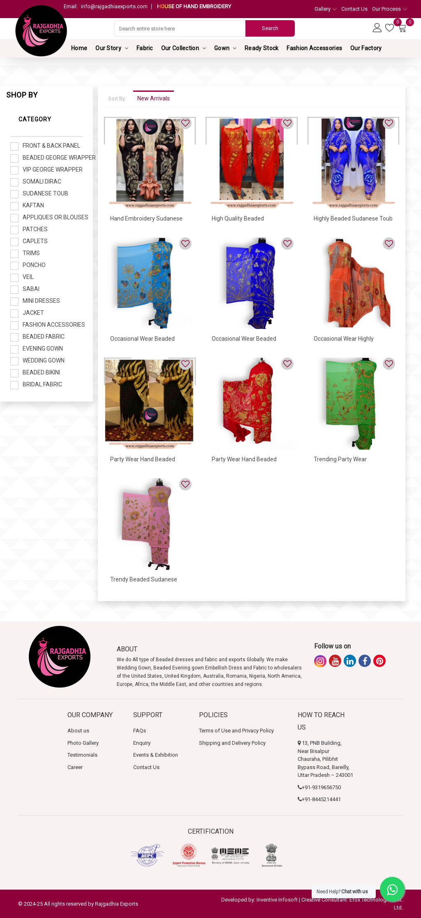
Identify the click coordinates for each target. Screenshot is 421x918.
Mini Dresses (41, 300)
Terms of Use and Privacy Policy (236, 730)
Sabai (31, 289)
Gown (221, 48)
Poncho (34, 265)
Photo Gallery (83, 743)
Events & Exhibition (155, 755)
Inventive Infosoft (277, 900)
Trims (31, 253)
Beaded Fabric (44, 336)
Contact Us (354, 9)
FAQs (139, 730)
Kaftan (33, 205)
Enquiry (141, 743)
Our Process (389, 9)
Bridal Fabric (42, 384)
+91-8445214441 (321, 799)
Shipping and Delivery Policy (232, 743)
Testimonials (82, 755)
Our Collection (180, 48)
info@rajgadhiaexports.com (106, 6)
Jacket (33, 312)
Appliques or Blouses (53, 217)
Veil (28, 277)
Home (79, 48)
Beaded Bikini (41, 372)
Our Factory (366, 48)
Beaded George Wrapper (53, 157)
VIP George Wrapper (53, 169)
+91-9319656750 (321, 787)
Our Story (108, 48)
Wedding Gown (44, 360)
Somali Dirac (42, 181)
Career (75, 767)
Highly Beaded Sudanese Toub (353, 218)
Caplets (35, 241)
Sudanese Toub (45, 193)
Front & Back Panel (51, 145)
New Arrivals (153, 98)
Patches (35, 229)
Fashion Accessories (314, 48)
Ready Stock (261, 48)
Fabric (144, 48)
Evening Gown (43, 348)
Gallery (326, 9)
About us (78, 730)
